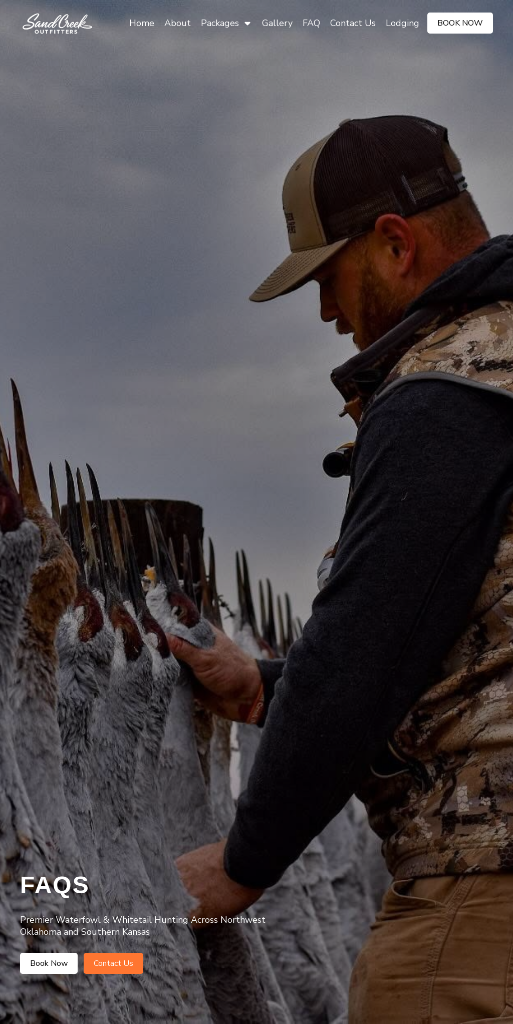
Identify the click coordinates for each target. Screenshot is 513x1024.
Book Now (460, 23)
